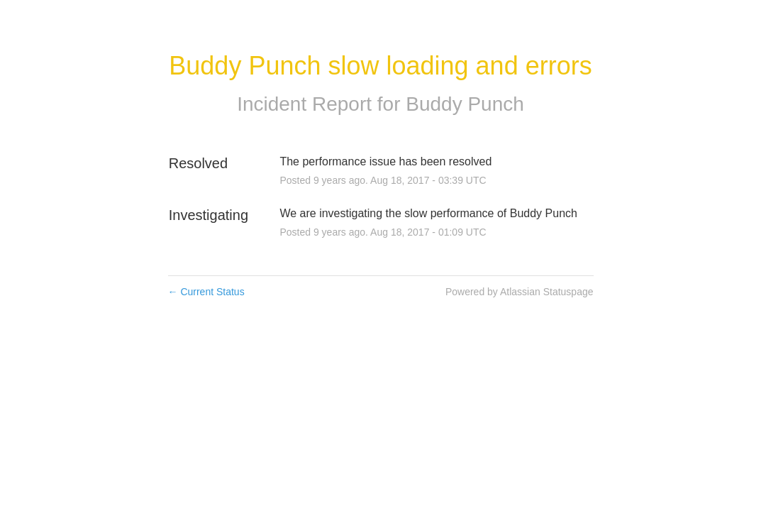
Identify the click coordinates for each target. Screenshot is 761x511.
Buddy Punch (465, 104)
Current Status (206, 291)
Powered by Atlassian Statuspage (519, 291)
